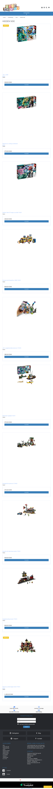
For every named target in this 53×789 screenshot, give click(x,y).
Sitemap (29, 763)
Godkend (26, 726)
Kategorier (26, 13)
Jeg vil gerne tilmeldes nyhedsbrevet (27, 724)
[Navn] (26, 719)
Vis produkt (26, 84)
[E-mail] (26, 721)
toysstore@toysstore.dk (35, 762)
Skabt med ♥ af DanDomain (26, 788)
